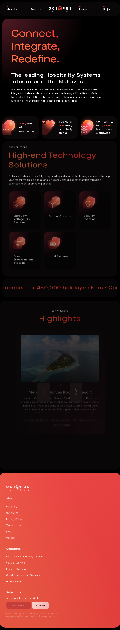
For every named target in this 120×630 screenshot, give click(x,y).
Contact (10, 536)
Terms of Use (13, 524)
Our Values (12, 511)
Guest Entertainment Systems (23, 574)
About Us (12, 9)
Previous (44, 390)
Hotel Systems (14, 580)
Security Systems (16, 568)
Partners (84, 9)
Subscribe (40, 604)
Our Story (11, 505)
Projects (108, 9)
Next (76, 390)
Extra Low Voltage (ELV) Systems (25, 555)
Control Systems (15, 561)
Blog (8, 530)
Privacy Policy (14, 518)
